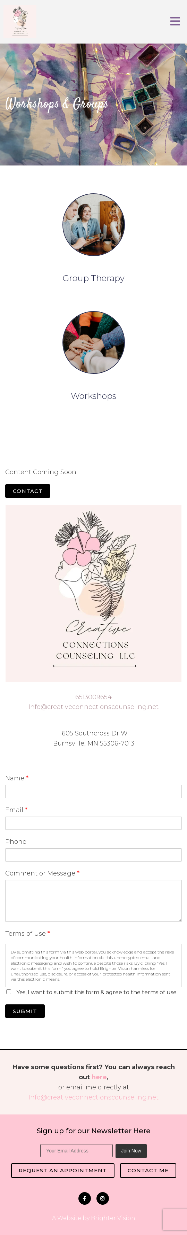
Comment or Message (42, 873)
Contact (28, 491)
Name (16, 778)
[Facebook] (84, 1198)
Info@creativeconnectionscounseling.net (93, 707)
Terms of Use (27, 933)
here (99, 1077)
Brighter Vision (113, 1218)
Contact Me (148, 1170)
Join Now (131, 1150)
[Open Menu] (175, 22)
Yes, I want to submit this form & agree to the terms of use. (97, 992)
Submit (25, 1011)
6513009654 (93, 697)
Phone (15, 842)
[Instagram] (102, 1198)
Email (16, 810)
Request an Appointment (63, 1170)
